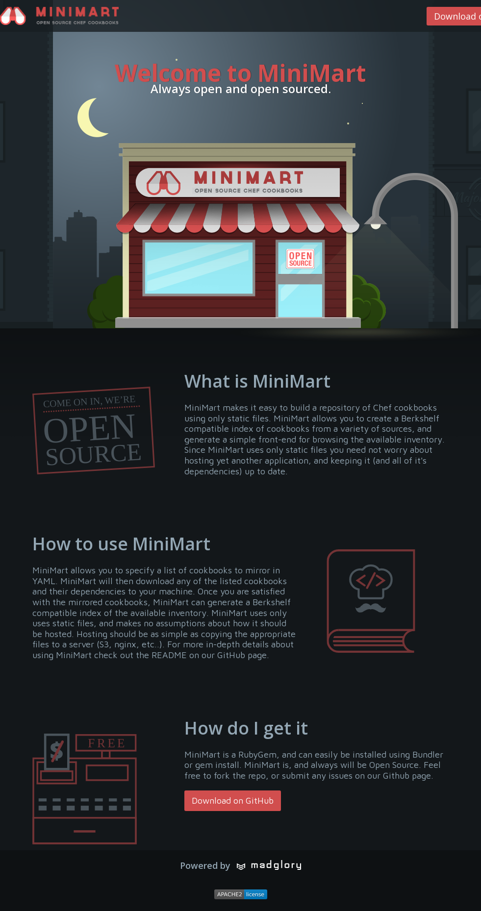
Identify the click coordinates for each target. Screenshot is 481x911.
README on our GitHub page (209, 655)
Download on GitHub (233, 800)
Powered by (240, 865)
